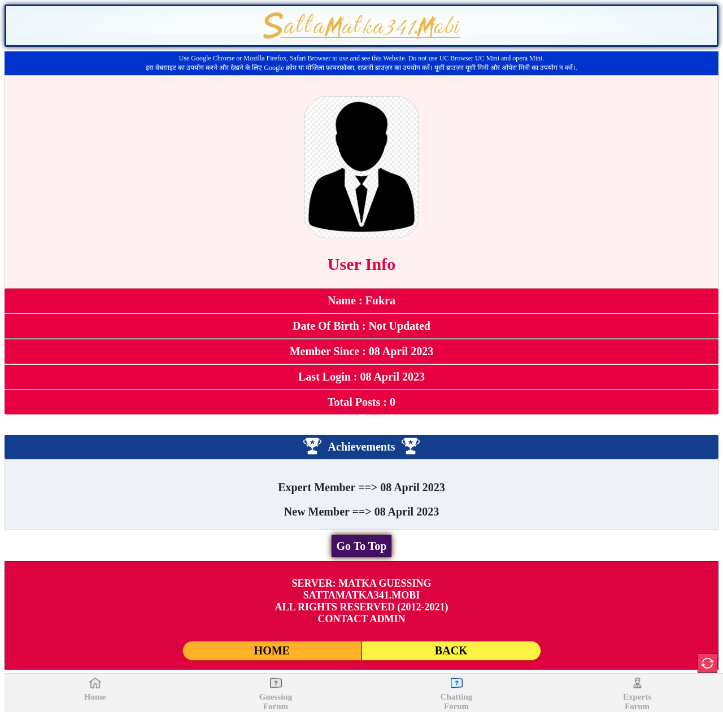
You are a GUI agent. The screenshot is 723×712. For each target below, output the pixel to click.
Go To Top (362, 546)
